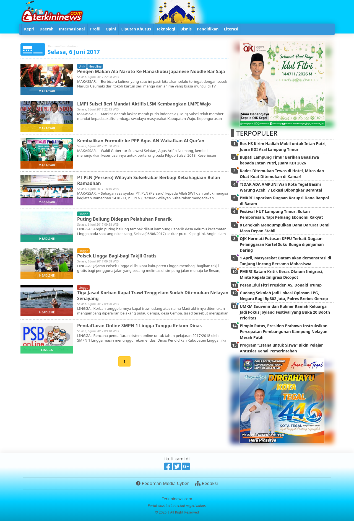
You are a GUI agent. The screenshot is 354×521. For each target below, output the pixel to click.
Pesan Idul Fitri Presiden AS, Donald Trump (281, 285)
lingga (83, 214)
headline (95, 66)
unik (82, 66)
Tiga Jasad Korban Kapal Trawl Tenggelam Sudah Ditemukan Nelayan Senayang (143, 295)
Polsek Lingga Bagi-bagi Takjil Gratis (117, 256)
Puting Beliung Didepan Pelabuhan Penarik (124, 219)
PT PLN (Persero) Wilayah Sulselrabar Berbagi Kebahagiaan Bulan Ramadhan (148, 180)
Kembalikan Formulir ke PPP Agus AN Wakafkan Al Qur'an (140, 141)
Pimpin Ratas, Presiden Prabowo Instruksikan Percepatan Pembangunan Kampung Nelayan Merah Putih (283, 331)
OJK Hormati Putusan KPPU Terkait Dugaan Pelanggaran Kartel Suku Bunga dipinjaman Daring (282, 244)
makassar (47, 91)
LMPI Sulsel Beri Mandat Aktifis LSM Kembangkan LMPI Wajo (144, 104)
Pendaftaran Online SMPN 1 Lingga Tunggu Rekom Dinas (139, 326)
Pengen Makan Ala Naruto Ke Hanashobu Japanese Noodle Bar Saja (151, 71)
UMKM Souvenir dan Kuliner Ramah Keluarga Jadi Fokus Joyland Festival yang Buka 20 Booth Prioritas (285, 312)
